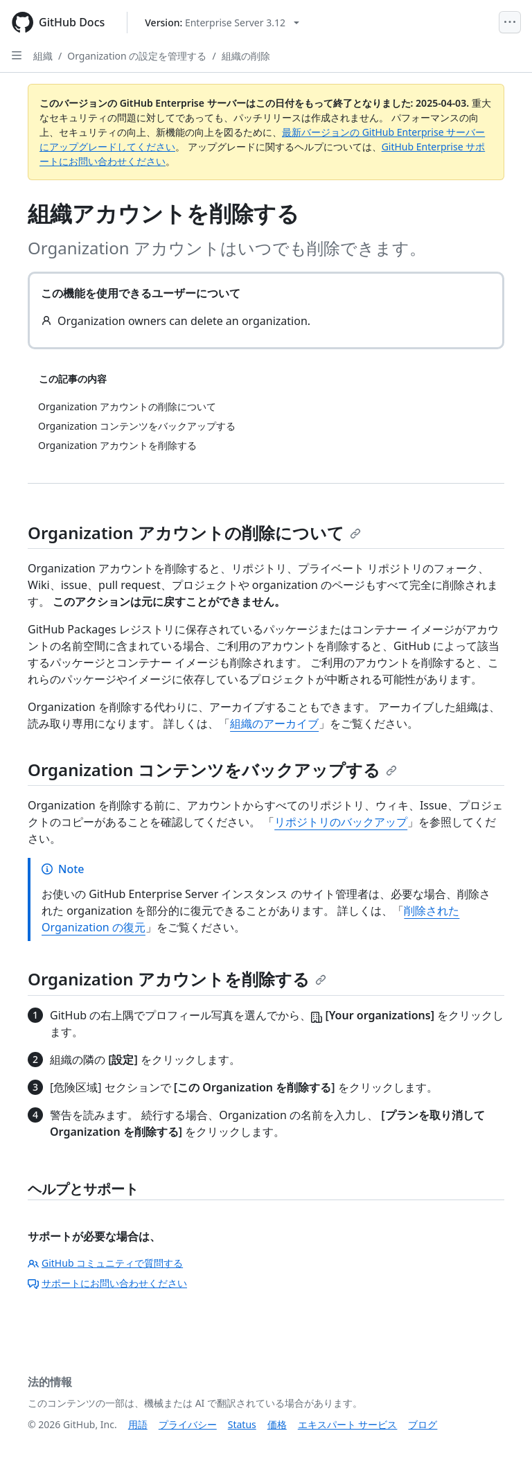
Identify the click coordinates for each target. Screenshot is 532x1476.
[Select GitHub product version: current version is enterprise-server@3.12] (222, 22)
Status (242, 1424)
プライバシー (188, 1424)
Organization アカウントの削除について (194, 532)
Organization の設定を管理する (136, 55)
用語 (138, 1424)
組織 (43, 55)
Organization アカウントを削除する (177, 978)
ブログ (422, 1424)
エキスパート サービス (348, 1424)
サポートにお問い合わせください (107, 1283)
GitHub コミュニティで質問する (105, 1262)
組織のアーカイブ (274, 723)
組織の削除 (246, 55)
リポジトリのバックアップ (340, 821)
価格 (277, 1424)
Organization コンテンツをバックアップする (212, 769)
